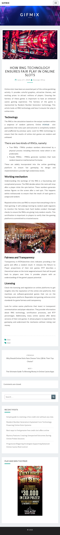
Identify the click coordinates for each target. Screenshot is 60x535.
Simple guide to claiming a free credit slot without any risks (29, 417)
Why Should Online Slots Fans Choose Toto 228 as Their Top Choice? (30, 358)
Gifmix (5, 2)
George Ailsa (39, 80)
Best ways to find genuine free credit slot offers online (27, 430)
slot (9, 339)
